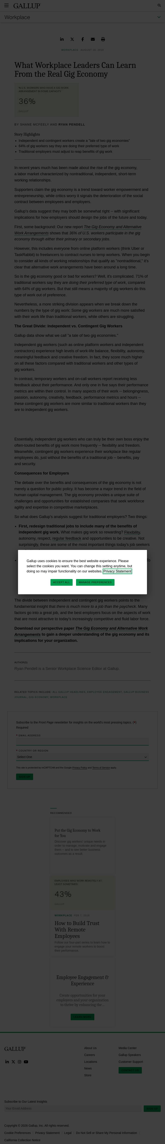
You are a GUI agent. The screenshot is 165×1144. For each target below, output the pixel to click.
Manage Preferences (95, 582)
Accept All (61, 582)
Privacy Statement (117, 571)
